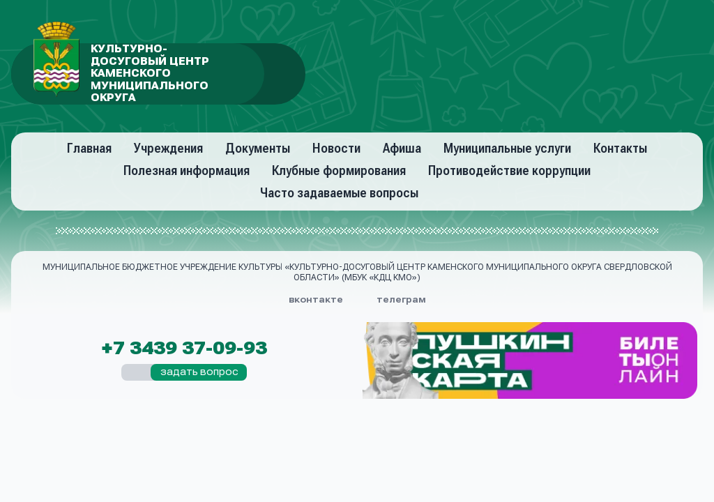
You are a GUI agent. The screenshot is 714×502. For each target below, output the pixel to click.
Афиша (402, 148)
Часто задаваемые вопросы (339, 192)
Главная (89, 148)
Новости (336, 148)
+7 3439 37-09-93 (184, 348)
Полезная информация (186, 170)
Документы (257, 148)
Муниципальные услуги (507, 148)
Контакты (620, 148)
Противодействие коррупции (509, 170)
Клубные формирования (339, 170)
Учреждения (168, 148)
